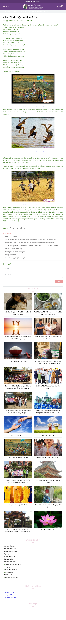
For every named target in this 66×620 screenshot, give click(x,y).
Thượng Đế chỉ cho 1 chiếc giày (15, 252)
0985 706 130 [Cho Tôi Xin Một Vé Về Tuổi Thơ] (35, 1)
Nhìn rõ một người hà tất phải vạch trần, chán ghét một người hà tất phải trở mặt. (30, 242)
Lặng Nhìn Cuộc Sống (48, 435)
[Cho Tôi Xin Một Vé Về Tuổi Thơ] (33, 6)
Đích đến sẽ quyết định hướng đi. (15, 258)
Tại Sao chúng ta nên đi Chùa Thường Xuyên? (48, 481)
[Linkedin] (17, 228)
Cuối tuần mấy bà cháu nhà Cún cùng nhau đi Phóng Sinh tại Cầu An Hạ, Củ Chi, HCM (32, 245)
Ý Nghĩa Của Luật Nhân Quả (18, 505)
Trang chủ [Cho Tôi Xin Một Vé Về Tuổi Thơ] (6, 11)
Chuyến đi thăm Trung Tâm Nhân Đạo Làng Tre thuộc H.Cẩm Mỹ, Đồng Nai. (18, 412)
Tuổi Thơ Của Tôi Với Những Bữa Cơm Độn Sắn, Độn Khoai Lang (48, 313)
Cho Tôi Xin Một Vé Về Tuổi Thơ (18, 457)
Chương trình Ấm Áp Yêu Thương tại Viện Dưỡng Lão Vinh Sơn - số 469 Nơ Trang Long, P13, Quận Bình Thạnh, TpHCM (48, 412)
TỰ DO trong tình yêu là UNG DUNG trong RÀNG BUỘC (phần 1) (18, 338)
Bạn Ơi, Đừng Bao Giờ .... (18, 435)
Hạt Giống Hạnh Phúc (48, 529)
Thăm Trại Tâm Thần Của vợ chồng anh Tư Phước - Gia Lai (48, 338)
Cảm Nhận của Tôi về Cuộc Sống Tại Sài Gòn (48, 506)
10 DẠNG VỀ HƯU (10, 255)
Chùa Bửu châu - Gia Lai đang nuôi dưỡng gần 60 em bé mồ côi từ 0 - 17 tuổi (18, 387)
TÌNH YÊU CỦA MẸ (11, 236)
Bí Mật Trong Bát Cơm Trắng (18, 361)
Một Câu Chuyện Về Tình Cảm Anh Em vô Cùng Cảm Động (18, 313)
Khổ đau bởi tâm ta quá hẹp (13, 248)
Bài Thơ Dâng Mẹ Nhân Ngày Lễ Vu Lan (48, 457)
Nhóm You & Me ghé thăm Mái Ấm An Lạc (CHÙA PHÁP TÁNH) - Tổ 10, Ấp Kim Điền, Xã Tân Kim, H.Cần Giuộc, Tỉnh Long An (18, 531)
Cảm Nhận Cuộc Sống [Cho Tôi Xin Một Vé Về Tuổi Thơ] (19, 11)
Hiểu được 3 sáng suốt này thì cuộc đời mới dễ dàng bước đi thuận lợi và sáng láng (30, 239)
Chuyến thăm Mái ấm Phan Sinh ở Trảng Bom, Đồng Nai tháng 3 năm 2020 (18, 481)
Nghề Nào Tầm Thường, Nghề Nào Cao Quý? (48, 387)
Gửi (59, 281)
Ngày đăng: (7, 20)
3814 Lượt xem (26, 20)
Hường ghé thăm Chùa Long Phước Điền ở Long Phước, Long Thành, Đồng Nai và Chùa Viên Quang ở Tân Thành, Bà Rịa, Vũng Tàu (48, 363)
